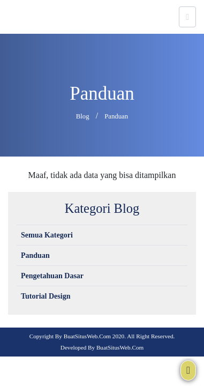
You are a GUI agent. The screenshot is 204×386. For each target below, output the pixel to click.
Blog (82, 116)
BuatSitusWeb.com (87, 336)
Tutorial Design (45, 296)
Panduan (116, 116)
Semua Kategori (47, 235)
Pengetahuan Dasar (52, 276)
